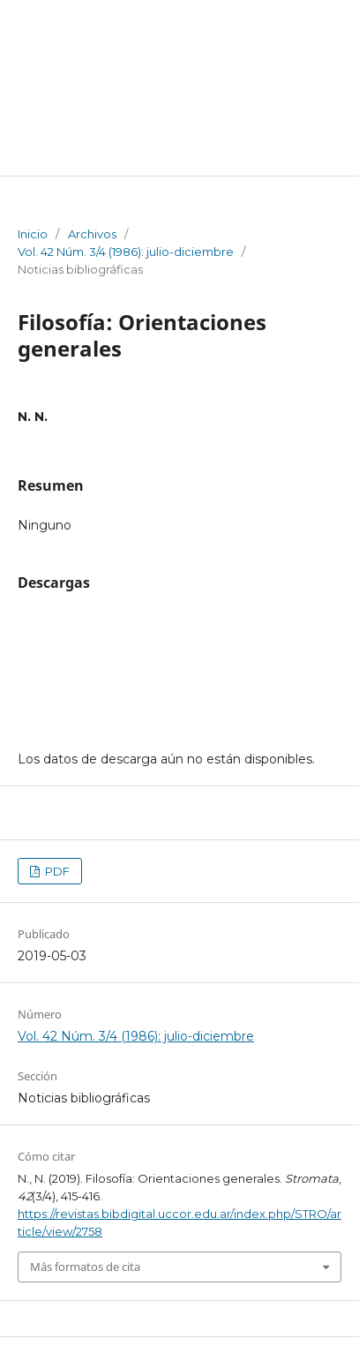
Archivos (92, 234)
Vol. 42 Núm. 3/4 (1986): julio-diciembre (126, 251)
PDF (56, 871)
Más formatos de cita (85, 1267)
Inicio (33, 234)
